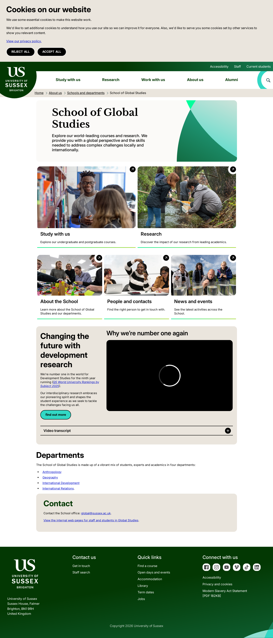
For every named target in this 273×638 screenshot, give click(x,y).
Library (143, 586)
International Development (61, 483)
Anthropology (52, 472)
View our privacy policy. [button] (24, 41)
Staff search (81, 572)
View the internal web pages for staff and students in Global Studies (90, 520)
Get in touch (81, 566)
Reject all (20, 51)
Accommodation (150, 579)
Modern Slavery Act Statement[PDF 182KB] (225, 593)
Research (110, 79)
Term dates (146, 592)
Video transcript (57, 431)
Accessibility (219, 66)
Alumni (231, 79)
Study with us (68, 79)
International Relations (58, 488)
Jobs (141, 599)
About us (195, 79)
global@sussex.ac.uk (96, 513)
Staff (237, 66)
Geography (50, 477)
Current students (258, 66)
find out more (55, 415)
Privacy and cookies (217, 584)
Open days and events (154, 572)
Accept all (51, 51)
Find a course (147, 566)
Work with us (153, 79)
